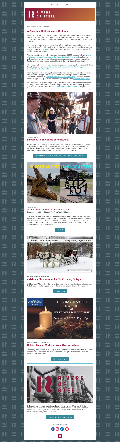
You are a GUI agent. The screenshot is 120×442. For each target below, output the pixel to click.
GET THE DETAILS (60, 359)
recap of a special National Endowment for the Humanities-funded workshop (59, 56)
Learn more (45, 49)
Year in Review (48, 45)
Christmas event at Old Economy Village (60, 77)
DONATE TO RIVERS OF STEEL (60, 417)
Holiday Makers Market (81, 79)
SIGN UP (60, 230)
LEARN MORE (60, 291)
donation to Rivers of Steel (67, 87)
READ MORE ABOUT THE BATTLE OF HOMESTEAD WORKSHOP (60, 156)
